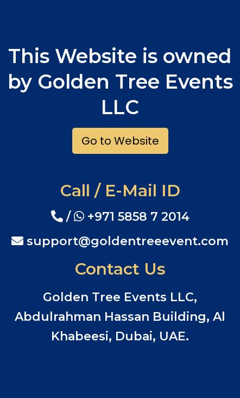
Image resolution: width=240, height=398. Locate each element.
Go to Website (120, 140)
